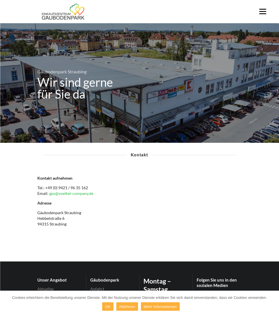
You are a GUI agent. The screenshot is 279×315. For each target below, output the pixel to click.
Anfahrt (97, 289)
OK (107, 307)
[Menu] (263, 11)
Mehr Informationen (160, 307)
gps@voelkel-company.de (71, 193)
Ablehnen (127, 307)
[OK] (272, 303)
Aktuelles (45, 289)
